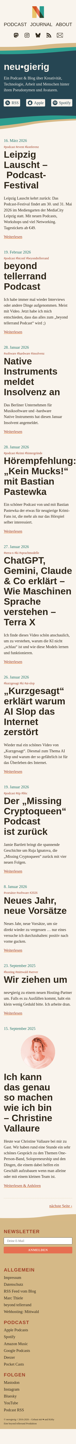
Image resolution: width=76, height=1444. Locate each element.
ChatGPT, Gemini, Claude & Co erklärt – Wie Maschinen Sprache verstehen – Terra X (38, 591)
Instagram (11, 1389)
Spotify (65, 103)
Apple (39, 103)
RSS (15, 103)
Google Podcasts (17, 1350)
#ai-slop (29, 683)
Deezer (9, 1357)
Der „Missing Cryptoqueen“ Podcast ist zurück (35, 816)
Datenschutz (13, 1284)
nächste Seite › (60, 1206)
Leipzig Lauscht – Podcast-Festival (25, 169)
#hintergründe (33, 453)
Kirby (51, 1419)
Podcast (15, 24)
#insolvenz (37, 353)
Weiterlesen (13, 237)
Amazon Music (16, 1344)
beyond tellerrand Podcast (25, 276)
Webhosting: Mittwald (21, 1311)
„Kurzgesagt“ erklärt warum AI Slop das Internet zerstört (34, 711)
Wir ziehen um (35, 979)
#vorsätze (10, 892)
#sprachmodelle (29, 552)
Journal (41, 24)
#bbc (24, 793)
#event (20, 147)
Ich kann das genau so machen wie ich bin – (28, 1102)
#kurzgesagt (11, 683)
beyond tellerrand (17, 1423)
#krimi (20, 453)
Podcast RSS (14, 1410)
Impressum (12, 1277)
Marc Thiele (13, 1298)
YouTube (11, 1403)
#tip (18, 793)
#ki (16, 552)
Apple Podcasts (16, 1330)
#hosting (9, 972)
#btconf (20, 258)
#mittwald (21, 972)
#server (33, 972)
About (64, 24)
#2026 (34, 892)
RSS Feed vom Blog (20, 1291)
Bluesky (10, 1396)
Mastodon (11, 1382)
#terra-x (9, 552)
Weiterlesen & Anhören (22, 1186)
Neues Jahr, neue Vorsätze (35, 905)
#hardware (23, 353)
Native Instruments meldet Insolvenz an (32, 376)
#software (10, 353)
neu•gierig (11, 1419)
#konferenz (32, 147)
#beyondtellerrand (37, 258)
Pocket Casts (14, 1364)
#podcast (9, 147)
